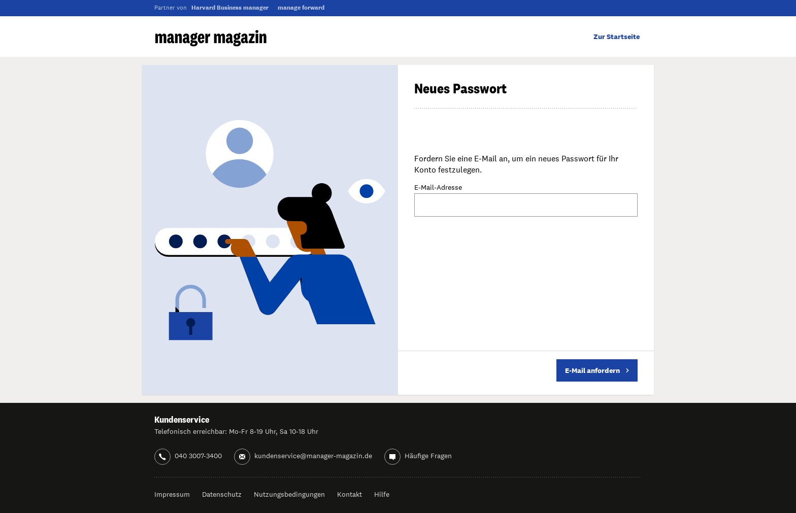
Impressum (172, 494)
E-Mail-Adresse (438, 188)
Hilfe (381, 494)
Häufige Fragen (428, 455)
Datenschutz (222, 494)
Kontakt (349, 494)
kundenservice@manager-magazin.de (313, 455)
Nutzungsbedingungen (289, 494)
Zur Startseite (616, 36)
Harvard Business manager (230, 7)
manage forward (301, 7)
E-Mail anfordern (597, 370)
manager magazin (211, 38)
